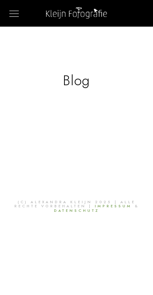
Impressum (113, 206)
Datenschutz (76, 210)
